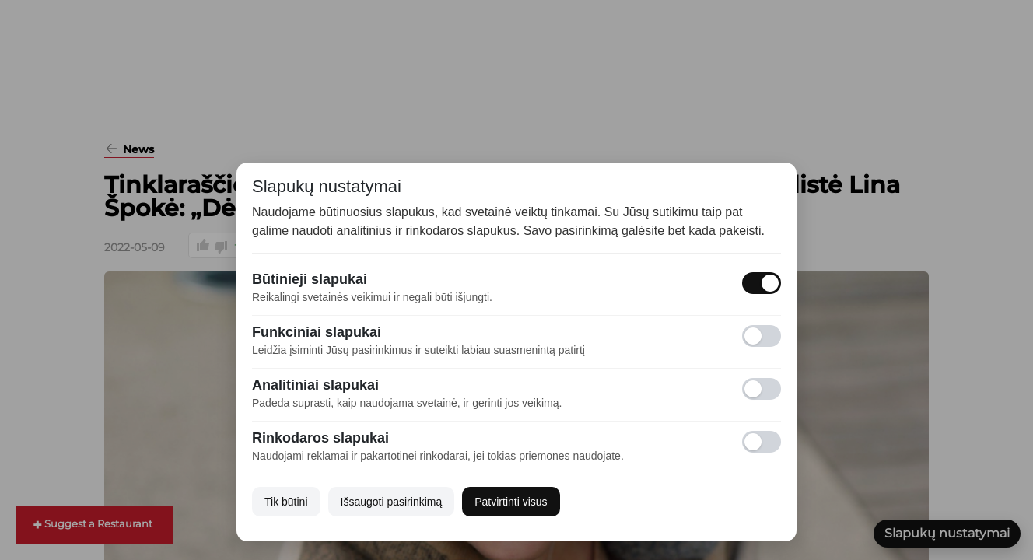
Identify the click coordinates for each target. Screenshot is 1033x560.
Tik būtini (286, 501)
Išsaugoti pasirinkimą (392, 501)
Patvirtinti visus (510, 501)
